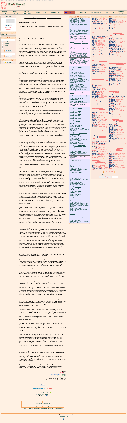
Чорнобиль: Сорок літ (101, 130)
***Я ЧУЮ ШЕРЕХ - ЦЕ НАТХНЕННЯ (117, 70)
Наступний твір (46, 392)
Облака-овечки (119, 53)
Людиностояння (120, 129)
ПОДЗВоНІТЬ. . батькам (117, 146)
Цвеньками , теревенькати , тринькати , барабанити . (79, 176)
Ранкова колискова (118, 122)
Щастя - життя (118, 103)
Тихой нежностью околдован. (101, 57)
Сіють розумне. (101, 18)
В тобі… (96, 114)
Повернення (104, 104)
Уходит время (116, 92)
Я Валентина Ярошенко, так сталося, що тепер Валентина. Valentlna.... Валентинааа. (78, 153)
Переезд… (104, 99)
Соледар (116, 19)
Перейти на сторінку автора (43, 394)
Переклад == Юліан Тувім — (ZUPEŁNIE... (117, 107)
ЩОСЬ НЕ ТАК (102, 105)
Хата (107, 36)
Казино (99, 49)
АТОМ (102, 93)
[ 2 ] (107, 171)
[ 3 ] (109, 171)
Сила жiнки (120, 67)
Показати (114, 177)
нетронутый (77, 200)
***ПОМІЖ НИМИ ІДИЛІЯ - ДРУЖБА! (100, 107)
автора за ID (5, 45)
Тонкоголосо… (102, 97)
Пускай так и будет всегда (100, 37)
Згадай (118, 112)
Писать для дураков (102, 119)
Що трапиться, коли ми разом (100, 164)
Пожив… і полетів (101, 63)
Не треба (97, 146)
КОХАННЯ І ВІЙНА (117, 24)
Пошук (8, 50)
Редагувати (36, 395)
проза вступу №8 (103, 127)
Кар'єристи (100, 139)
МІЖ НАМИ (99, 140)
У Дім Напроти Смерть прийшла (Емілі (116, 55)
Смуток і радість (103, 96)
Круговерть (117, 93)
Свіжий (76, 195)
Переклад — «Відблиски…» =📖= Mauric (98, 155)
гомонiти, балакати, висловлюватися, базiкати (78, 134)
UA (14, 6)
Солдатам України (122, 21)
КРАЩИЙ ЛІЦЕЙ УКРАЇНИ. (120, 153)
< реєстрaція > (8, 29)
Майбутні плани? (100, 43)
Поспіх (101, 111)
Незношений (76, 161)
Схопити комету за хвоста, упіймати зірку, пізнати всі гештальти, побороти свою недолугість (79, 217)
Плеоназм (119, 68)
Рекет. (76, 99)
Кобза (96, 100)
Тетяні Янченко (119, 134)
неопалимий (75, 198)
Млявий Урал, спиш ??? (103, 124)
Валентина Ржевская (61, 381)
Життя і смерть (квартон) (114, 95)
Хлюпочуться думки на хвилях (101, 167)
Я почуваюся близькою (118, 120)
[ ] (105, 171)
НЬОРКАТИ (77, 126)
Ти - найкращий (102, 54)
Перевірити (8, 62)
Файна (77, 123)
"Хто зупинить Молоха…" (116, 47)
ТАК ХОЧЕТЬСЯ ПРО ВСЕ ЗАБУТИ (100, 81)
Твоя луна (115, 66)
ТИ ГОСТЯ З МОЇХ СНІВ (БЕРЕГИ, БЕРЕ (116, 65)
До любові (120, 121)
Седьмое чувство (119, 99)
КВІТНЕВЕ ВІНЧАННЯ (100, 82)
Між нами (104, 120)
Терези (114, 40)
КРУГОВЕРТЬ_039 (118, 127)
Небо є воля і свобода (100, 162)
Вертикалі (116, 136)
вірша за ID (5, 48)
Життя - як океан (98, 35)
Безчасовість (80, 143)
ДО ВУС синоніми (69, 12)
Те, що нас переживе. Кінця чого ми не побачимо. (79, 140)
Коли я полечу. (119, 130)
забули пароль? (8, 27)
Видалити (43, 395)
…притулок (97, 75)
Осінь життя (122, 138)
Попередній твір (39, 392)
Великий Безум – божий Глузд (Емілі (116, 117)
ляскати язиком (82, 76)
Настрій (100, 73)
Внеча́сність (78, 115)
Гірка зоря (97, 86)
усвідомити (77, 189)
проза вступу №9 (103, 126)
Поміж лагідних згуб (121, 41)
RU (19, 6)
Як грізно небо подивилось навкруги (116, 29)
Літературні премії (96, 12)
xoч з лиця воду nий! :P (82, 96)
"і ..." (74, 166)
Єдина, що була (102, 91)
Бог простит (118, 100)
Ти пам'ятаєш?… (115, 119)
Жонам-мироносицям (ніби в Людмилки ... (99, 24)
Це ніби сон (97, 121)
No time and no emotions (117, 113)
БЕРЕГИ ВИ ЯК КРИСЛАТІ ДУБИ (98, 157)
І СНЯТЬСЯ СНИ (120, 126)
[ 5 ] (112, 171)
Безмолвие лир (102, 136)
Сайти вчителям (55, 12)
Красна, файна (77, 34)
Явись (119, 86)
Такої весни (117, 108)
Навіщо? (93, 102)
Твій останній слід (100, 44)
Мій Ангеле (115, 124)
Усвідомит (77, 192)
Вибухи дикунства (119, 45)
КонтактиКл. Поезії (121, 12)
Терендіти (78, 121)
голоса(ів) (49, 388)
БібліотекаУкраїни (5, 12)
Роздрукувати (50, 395)
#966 (95, 76)
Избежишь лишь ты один (99, 165)
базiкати (80, 70)
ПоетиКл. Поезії (15, 12)
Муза (115, 27)
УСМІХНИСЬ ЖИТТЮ (103, 153)
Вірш (65, 375)
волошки (96, 125)
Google (8, 56)
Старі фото (114, 131)
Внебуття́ (78, 112)
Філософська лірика (61, 377)
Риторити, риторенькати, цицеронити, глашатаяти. (78, 184)
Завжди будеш (119, 114)
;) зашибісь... (79, 25)
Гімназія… (98, 134)
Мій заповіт (100, 85)
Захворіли (117, 166)
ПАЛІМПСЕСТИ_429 (100, 92)
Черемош (116, 135)
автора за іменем (6, 41)
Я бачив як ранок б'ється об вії (100, 22)
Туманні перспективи (100, 88)
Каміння (123, 48)
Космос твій (101, 27)
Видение (117, 149)
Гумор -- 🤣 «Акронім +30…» (98, 159)
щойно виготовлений (77, 163)
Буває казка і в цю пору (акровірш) (117, 90)
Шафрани (98, 34)
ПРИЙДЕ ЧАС (119, 109)
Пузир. (80, 173)
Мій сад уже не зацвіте (118, 20)
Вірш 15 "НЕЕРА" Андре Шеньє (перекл (116, 111)
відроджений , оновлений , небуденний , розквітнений (79, 170)
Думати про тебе (101, 115)
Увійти (8, 25)
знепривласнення (83, 102)
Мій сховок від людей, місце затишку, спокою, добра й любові (79, 222)
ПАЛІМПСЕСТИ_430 (100, 94)
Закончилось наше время (100, 74)
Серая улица (115, 137)
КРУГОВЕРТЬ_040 (118, 128)
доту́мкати (78, 118)
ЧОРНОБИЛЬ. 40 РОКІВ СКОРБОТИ (99, 148)
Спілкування (110, 12)
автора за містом (6, 43)
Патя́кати (78, 109)
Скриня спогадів (101, 40)
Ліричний (64, 374)
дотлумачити (81, 73)
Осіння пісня (122, 56)
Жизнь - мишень (100, 87)
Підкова (98, 116)
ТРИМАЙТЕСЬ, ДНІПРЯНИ (115, 50)
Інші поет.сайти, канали (27, 12)
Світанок (98, 161)
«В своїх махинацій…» (115, 105)
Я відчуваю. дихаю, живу (100, 163)
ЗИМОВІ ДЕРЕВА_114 (119, 30)
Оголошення (82, 12)
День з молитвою (119, 164)
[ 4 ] (111, 171)
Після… (117, 79)
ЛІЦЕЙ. (115, 152)
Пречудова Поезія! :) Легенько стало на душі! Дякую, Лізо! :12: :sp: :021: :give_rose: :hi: (79, 31)
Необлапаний (78, 187)
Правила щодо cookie (63, 416)
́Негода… (103, 64)
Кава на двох (99, 33)
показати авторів (49, 405)
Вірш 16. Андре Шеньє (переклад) (116, 74)
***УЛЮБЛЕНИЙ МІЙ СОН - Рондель (117, 63)
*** (114, 18)
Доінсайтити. (81, 136)
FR (17, 6)
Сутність (117, 44)
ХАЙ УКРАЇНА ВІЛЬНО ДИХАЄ (117, 52)
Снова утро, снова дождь (99, 98)
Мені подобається (38, 388)
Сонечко (120, 123)
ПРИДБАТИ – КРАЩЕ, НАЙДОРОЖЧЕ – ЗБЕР (116, 58)
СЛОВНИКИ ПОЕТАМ (41, 12)
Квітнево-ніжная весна (118, 140)
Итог (121, 75)
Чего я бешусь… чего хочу (100, 131)
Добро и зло (104, 103)
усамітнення (80, 27)
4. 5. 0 (115, 115)
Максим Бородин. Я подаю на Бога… (99, 78)
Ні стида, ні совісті (99, 42)
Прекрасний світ (103, 95)
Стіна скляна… (120, 148)
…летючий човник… (117, 33)
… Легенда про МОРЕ (100, 166)
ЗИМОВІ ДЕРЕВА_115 (119, 31)
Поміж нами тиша (119, 78)
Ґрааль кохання (120, 165)
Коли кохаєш (118, 139)
